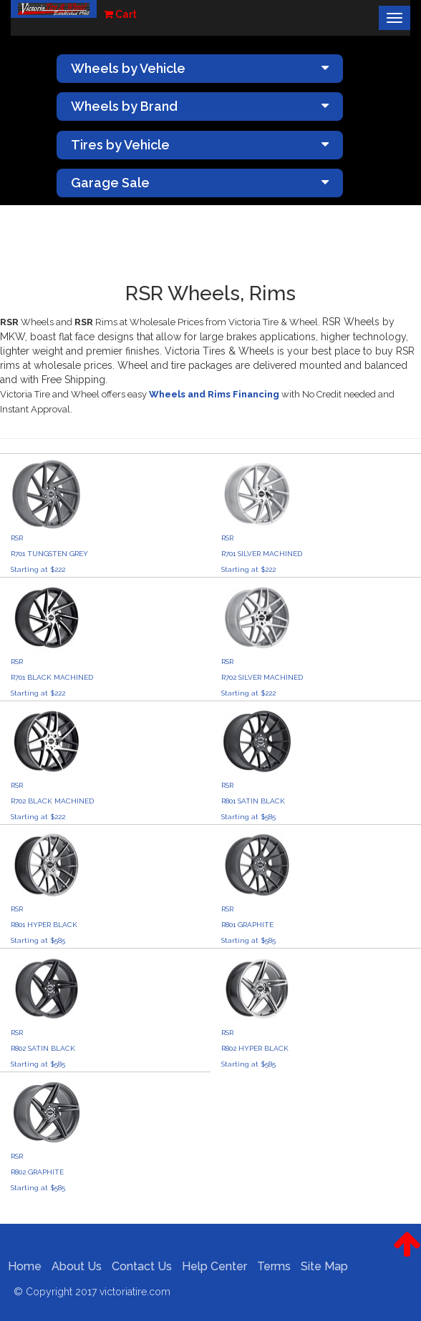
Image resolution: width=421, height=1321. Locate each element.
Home (20, 1266)
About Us (72, 1266)
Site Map (320, 1266)
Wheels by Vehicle (200, 68)
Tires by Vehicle (200, 144)
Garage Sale (200, 182)
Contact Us (137, 1266)
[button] (407, 1255)
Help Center (210, 1266)
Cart (120, 14)
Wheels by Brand (200, 106)
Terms (269, 1266)
